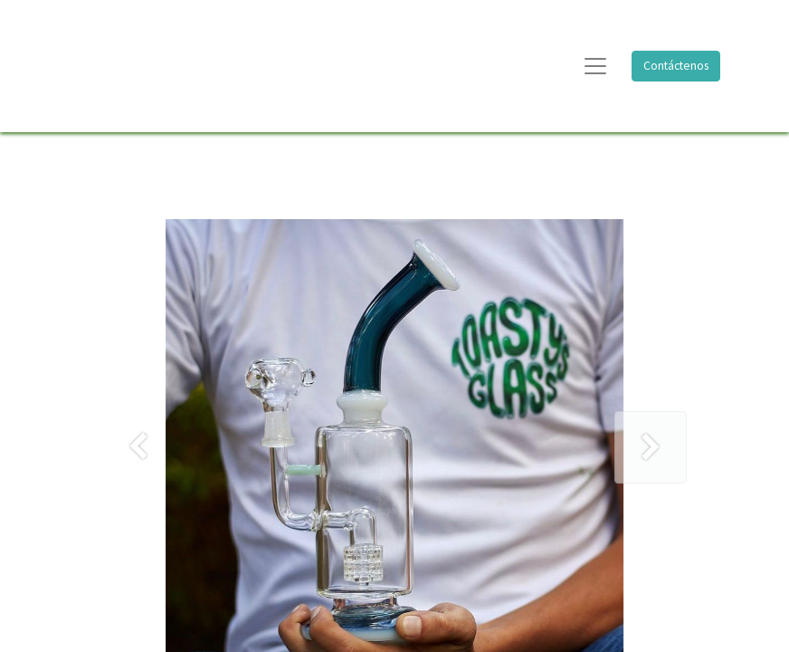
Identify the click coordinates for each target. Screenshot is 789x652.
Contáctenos (675, 65)
